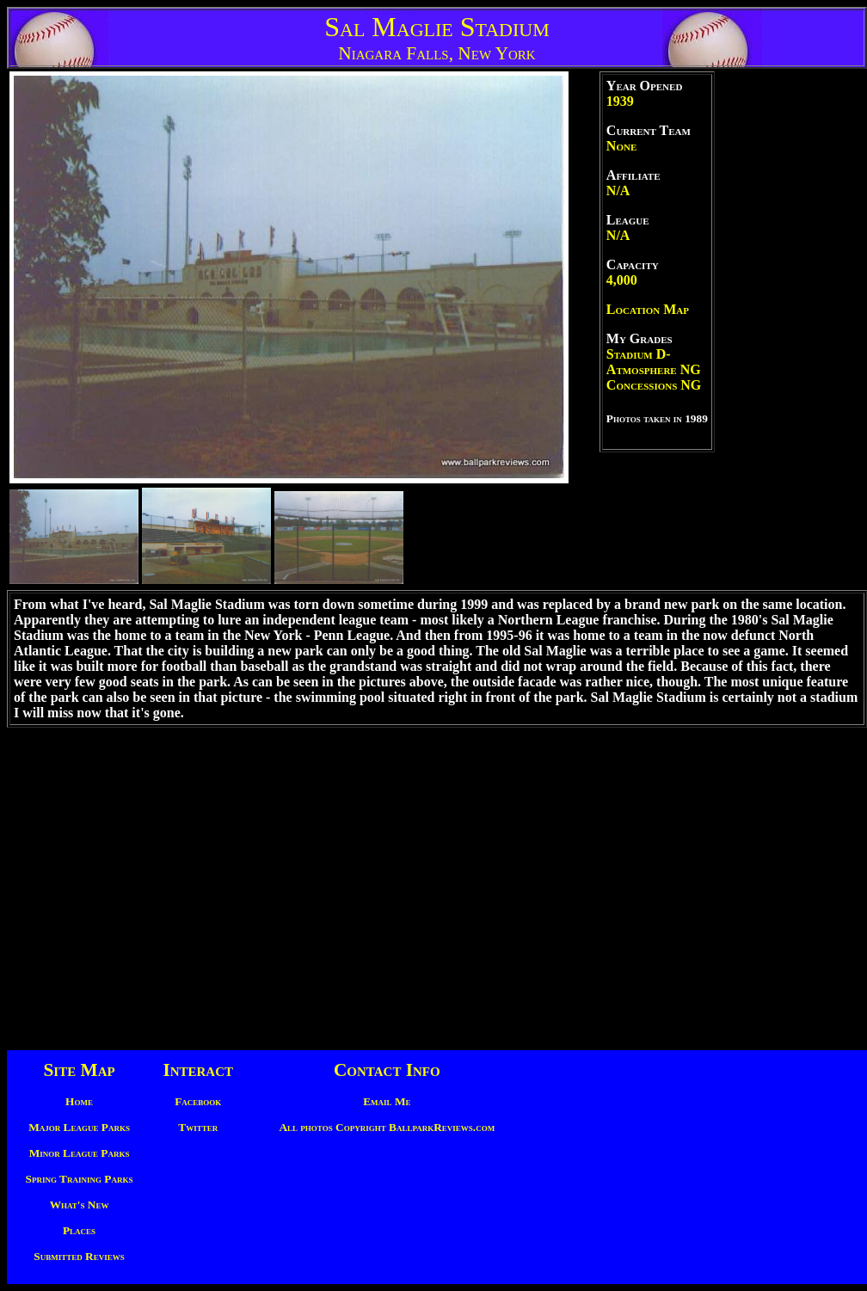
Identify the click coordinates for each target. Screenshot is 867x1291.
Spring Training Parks (79, 1178)
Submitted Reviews (79, 1256)
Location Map (647, 309)
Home (79, 1101)
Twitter (198, 1127)
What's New (79, 1204)
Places (79, 1230)
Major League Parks (79, 1127)
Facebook (198, 1101)
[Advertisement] (789, 329)
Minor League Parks (79, 1153)
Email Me (386, 1101)
